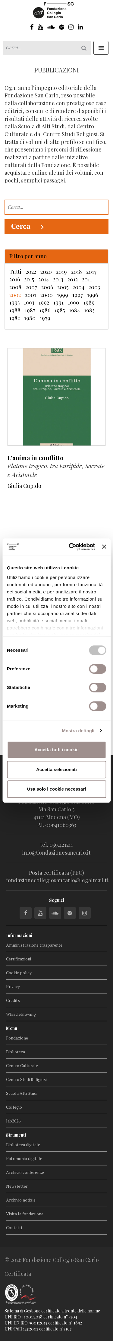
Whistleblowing (21, 1014)
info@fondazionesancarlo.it (56, 852)
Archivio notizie (21, 1200)
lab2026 (13, 1121)
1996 (92, 295)
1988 (14, 310)
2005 (62, 287)
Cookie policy (19, 972)
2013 (58, 279)
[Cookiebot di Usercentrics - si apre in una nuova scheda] (71, 547)
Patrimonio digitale (24, 1158)
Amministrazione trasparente (34, 945)
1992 (44, 302)
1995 (14, 302)
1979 (45, 318)
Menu (11, 1028)
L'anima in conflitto (36, 458)
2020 (46, 271)
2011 (87, 279)
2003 (94, 287)
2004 (78, 287)
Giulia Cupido (24, 485)
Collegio (14, 1107)
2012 (72, 279)
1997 (77, 295)
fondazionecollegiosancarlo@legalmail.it (57, 880)
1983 (89, 310)
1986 (44, 310)
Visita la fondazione (24, 1214)
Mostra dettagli (78, 730)
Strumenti (16, 1135)
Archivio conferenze (25, 1172)
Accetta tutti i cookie (56, 749)
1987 (30, 310)
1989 (89, 302)
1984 (74, 310)
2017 (91, 271)
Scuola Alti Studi (21, 1093)
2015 (29, 279)
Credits (13, 1000)
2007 (31, 287)
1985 (60, 310)
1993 (29, 302)
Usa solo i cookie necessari (56, 788)
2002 (15, 295)
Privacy (13, 986)
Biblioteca (15, 1052)
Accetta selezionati (56, 769)
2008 (15, 287)
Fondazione (17, 1038)
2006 (47, 287)
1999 (62, 295)
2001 (30, 295)
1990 (73, 302)
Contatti (14, 1227)
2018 (76, 271)
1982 (14, 318)
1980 (30, 318)
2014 (43, 279)
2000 (46, 295)
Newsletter (17, 1186)
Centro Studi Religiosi (26, 1079)
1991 (58, 302)
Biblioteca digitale (23, 1144)
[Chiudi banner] (104, 547)
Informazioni (19, 935)
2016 (14, 279)
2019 (61, 271)
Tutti (15, 271)
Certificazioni (18, 959)
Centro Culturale (22, 1065)
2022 (31, 271)
